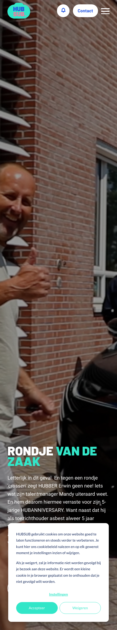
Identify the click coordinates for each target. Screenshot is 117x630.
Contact (85, 10)
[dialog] (58, 572)
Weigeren (80, 608)
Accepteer (37, 608)
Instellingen (58, 594)
